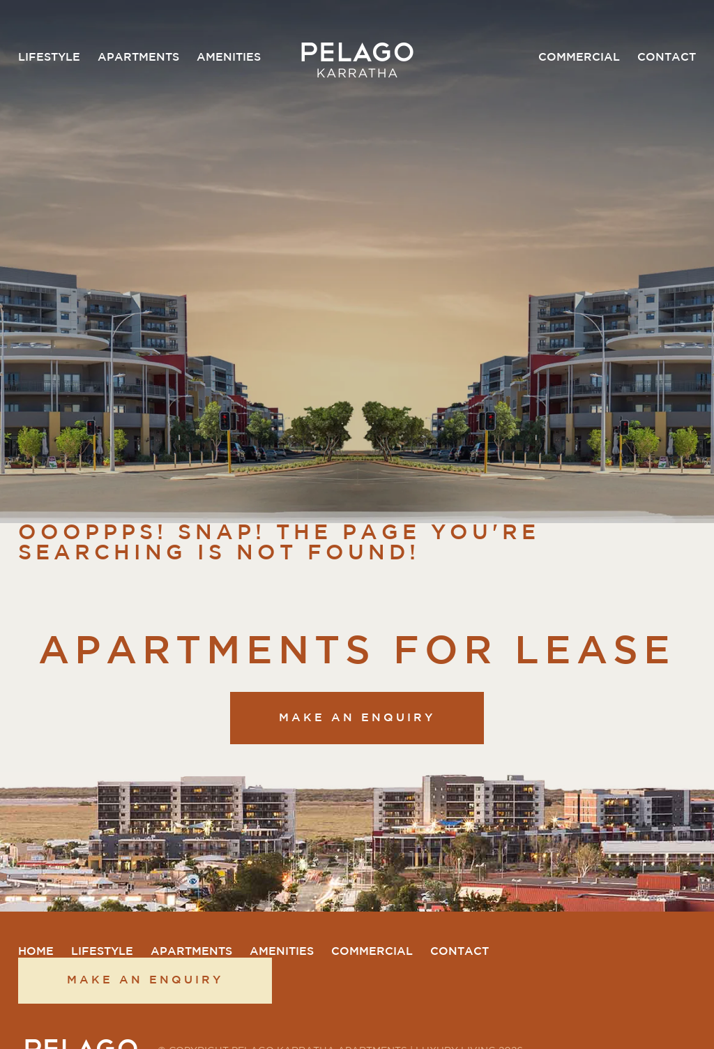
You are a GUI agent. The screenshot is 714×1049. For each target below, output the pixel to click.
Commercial (579, 57)
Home (36, 951)
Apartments (138, 57)
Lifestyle (49, 57)
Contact (666, 57)
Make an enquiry (357, 718)
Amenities (229, 57)
